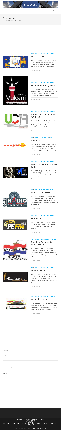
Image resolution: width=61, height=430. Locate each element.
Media (4, 362)
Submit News (6, 374)
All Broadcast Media (30, 371)
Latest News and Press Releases (11, 368)
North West (45, 423)
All (32, 53)
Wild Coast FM (38, 56)
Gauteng (19, 423)
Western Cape (30, 424)
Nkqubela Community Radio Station (41, 243)
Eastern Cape (45, 53)
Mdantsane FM (38, 270)
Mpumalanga (39, 423)
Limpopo (32, 423)
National (33, 421)
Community (37, 53)
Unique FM (36, 140)
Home (4, 359)
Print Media (6, 365)
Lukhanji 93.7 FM (39, 299)
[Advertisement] (30, 40)
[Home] (3, 20)
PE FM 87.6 (36, 218)
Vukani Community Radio (43, 85)
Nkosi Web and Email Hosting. (39, 428)
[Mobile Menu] (55, 11)
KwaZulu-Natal (25, 423)
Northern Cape (53, 423)
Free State (13, 423)
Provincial (53, 53)
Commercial (37, 137)
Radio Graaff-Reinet (40, 192)
